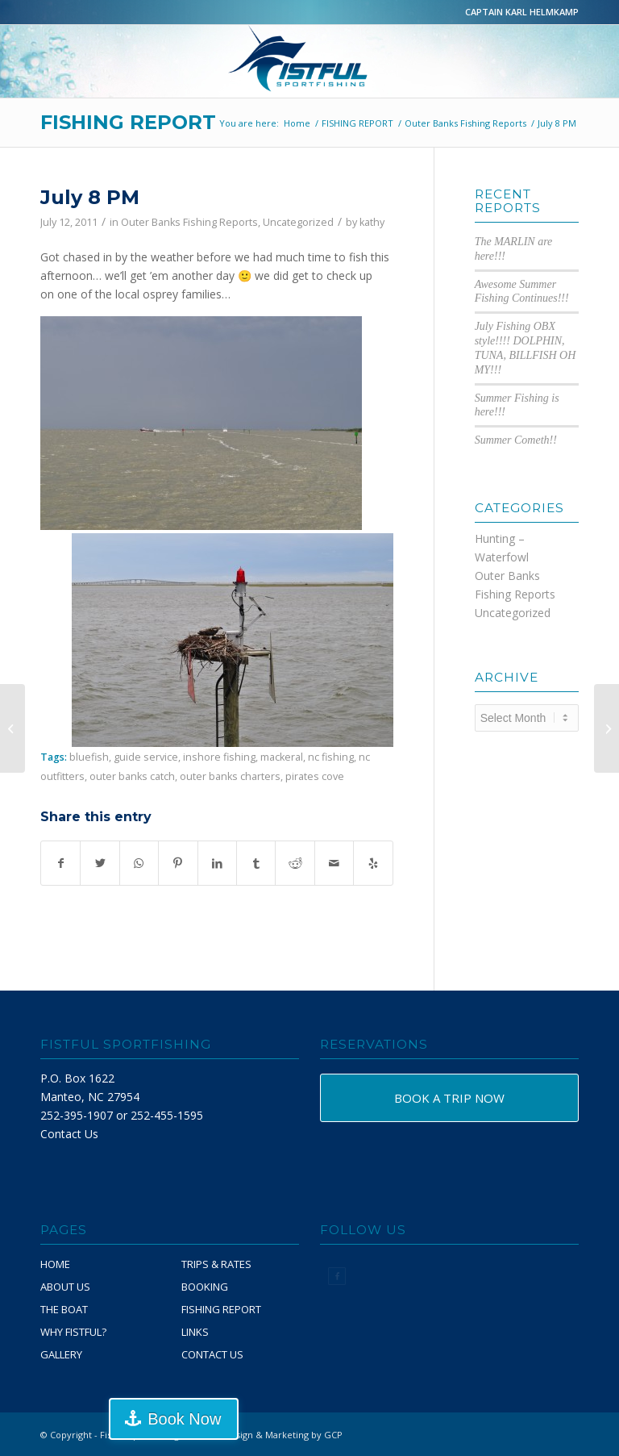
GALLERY (61, 1354)
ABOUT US (65, 1286)
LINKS (195, 1332)
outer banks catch (132, 776)
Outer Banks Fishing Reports (189, 222)
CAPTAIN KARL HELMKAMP (522, 12)
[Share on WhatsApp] (139, 863)
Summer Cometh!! (516, 440)
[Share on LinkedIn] (217, 863)
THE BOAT (64, 1309)
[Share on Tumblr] (256, 863)
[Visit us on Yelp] (373, 863)
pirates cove (314, 776)
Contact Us (69, 1133)
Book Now (184, 1419)
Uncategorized (298, 222)
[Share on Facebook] (60, 863)
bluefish (89, 757)
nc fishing (331, 757)
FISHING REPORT (128, 122)
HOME (55, 1264)
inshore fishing (219, 757)
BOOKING (204, 1286)
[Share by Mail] (334, 863)
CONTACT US (212, 1354)
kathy (371, 222)
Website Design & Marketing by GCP (265, 1435)
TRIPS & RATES (216, 1264)
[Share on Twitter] (99, 863)
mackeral (281, 757)
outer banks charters (230, 776)
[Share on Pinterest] (178, 863)
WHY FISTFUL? (73, 1332)
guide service (146, 757)
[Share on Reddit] (295, 863)
